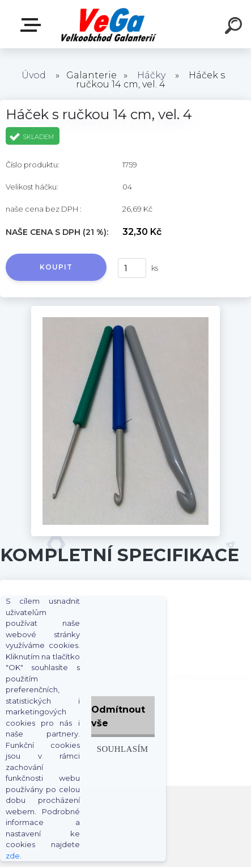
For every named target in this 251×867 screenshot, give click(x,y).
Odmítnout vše (118, 716)
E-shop (33, 25)
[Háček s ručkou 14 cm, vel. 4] (125, 310)
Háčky (151, 75)
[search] (235, 27)
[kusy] (132, 268)
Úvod (34, 75)
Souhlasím (122, 748)
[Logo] (108, 24)
